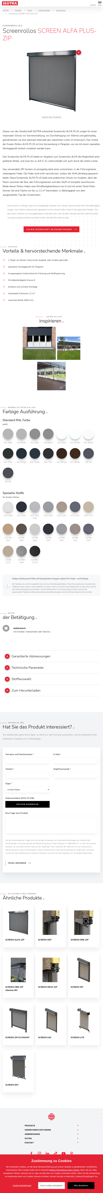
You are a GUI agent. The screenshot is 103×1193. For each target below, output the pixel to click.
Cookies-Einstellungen (22, 1185)
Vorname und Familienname (19, 755)
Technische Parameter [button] (25, 668)
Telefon (9, 770)
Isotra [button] (28, 1140)
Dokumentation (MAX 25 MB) (19, 800)
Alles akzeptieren (81, 1185)
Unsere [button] (38, 1132)
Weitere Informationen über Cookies (64, 1170)
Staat (8, 785)
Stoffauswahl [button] (19, 679)
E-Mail (57, 755)
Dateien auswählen (27, 806)
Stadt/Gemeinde (62, 770)
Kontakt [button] (29, 1145)
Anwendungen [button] (32, 1136)
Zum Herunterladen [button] (24, 691)
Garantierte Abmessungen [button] (29, 656)
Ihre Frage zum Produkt (16, 815)
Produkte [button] (30, 1128)
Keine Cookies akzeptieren (51, 1185)
